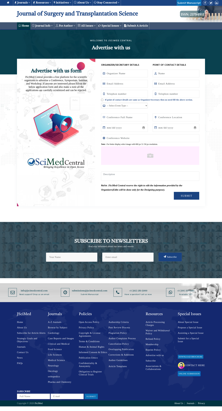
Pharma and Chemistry (59, 382)
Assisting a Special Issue (191, 333)
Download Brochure (191, 357)
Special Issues (109, 25)
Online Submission (189, 374)
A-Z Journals (55, 322)
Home (23, 25)
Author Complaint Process (122, 338)
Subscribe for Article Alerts (31, 333)
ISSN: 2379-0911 (192, 14)
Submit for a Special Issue (188, 340)
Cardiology (54, 333)
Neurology (53, 365)
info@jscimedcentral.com (34, 291)
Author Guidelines (118, 360)
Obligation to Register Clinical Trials (90, 373)
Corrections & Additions (121, 355)
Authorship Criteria (119, 322)
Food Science (55, 349)
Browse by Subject (57, 327)
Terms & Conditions (89, 341)
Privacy (201, 403)
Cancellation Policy (119, 344)
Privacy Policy (86, 327)
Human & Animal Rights (91, 347)
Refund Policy (153, 339)
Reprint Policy (153, 350)
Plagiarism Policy (118, 333)
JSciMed (38, 403)
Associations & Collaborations (153, 367)
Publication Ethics (88, 358)
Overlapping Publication (121, 349)
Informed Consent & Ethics (93, 352)
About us (82, 2)
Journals (22, 2)
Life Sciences (55, 355)
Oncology (53, 371)
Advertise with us (155, 355)
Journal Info (42, 25)
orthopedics (54, 376)
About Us (22, 327)
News (20, 358)
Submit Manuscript (189, 3)
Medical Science (56, 360)
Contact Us (23, 352)
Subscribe (170, 256)
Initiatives (62, 2)
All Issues (86, 25)
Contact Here (191, 365)
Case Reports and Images (61, 338)
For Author (65, 25)
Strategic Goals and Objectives (27, 340)
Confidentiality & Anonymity (88, 364)
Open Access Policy (89, 322)
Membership (152, 344)
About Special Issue (188, 322)
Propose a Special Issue (190, 327)
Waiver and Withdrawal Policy (158, 332)
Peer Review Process (119, 327)
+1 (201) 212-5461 (185, 291)
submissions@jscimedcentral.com (89, 291)
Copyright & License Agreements (90, 334)
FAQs (20, 363)
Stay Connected (106, 2)
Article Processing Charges (155, 323)
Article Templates (118, 366)
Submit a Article (136, 25)
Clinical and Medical (59, 344)
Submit (186, 195)
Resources (42, 2)
